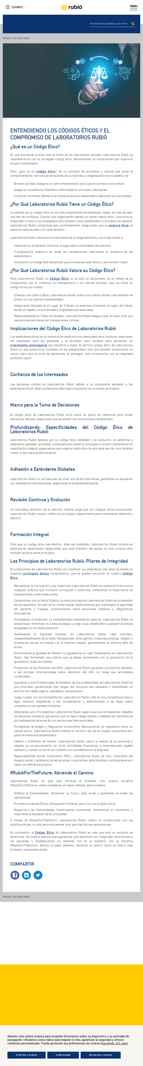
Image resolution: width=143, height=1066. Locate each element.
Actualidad (21, 38)
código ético (45, 171)
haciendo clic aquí (114, 1043)
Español (17, 7)
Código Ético (59, 278)
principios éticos (36, 573)
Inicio (7, 38)
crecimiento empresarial (28, 345)
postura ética (119, 225)
